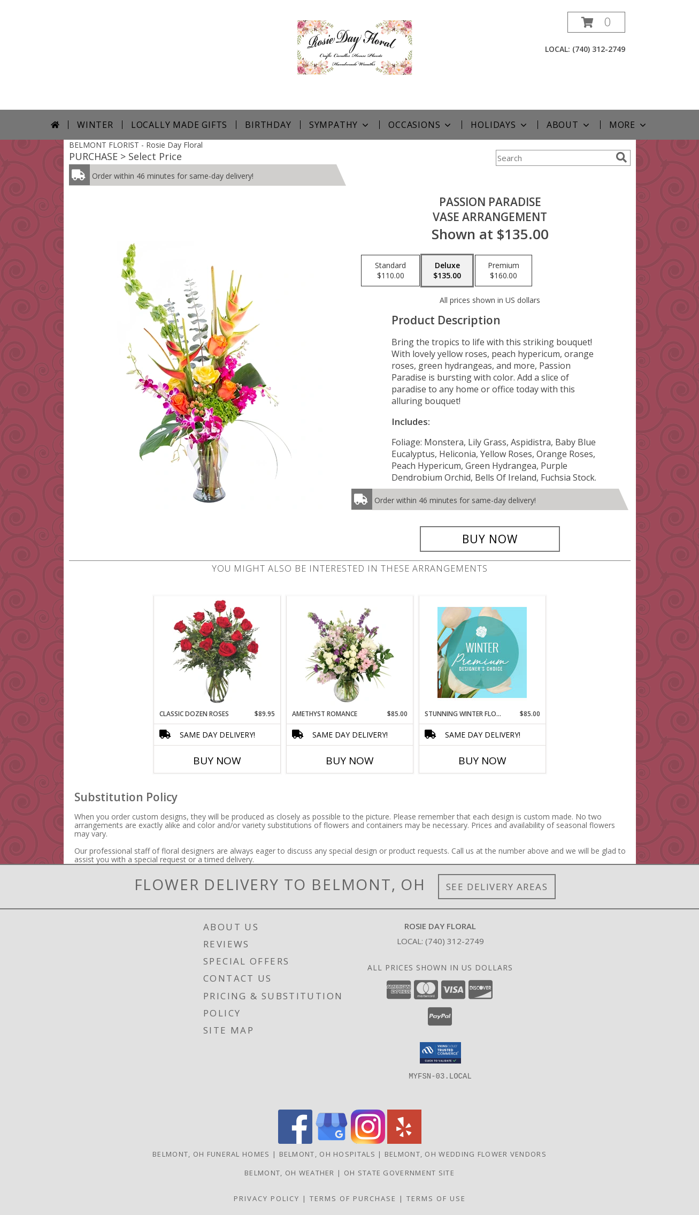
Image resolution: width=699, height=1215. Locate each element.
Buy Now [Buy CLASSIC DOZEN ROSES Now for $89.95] (217, 761)
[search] (621, 157)
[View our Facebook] (295, 1141)
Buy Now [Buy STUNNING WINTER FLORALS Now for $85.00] (482, 761)
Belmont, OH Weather (289, 1173)
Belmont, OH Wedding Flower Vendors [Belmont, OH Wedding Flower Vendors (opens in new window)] (466, 1154)
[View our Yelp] (404, 1141)
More (628, 125)
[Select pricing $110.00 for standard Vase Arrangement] (390, 270)
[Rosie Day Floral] (349, 61)
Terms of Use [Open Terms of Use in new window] (436, 1198)
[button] (596, 22)
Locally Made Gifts (179, 125)
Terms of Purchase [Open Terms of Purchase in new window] (353, 1198)
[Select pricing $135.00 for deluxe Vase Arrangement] (447, 270)
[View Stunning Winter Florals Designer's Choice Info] (482, 652)
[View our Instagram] (368, 1141)
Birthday (268, 125)
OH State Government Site (399, 1173)
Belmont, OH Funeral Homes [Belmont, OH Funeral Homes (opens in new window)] (211, 1154)
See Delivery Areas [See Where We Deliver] (497, 886)
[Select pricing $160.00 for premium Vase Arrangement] (503, 270)
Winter (95, 125)
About (569, 125)
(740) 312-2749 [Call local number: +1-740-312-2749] (598, 49)
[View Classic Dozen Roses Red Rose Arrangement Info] (217, 652)
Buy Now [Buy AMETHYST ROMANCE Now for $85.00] (350, 761)
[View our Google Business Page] (331, 1141)
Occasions (420, 125)
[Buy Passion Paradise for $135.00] (490, 539)
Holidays (499, 125)
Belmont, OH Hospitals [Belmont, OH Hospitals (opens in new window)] (327, 1154)
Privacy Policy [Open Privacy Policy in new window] (266, 1198)
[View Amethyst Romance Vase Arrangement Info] (349, 652)
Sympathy (340, 125)
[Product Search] (553, 157)
